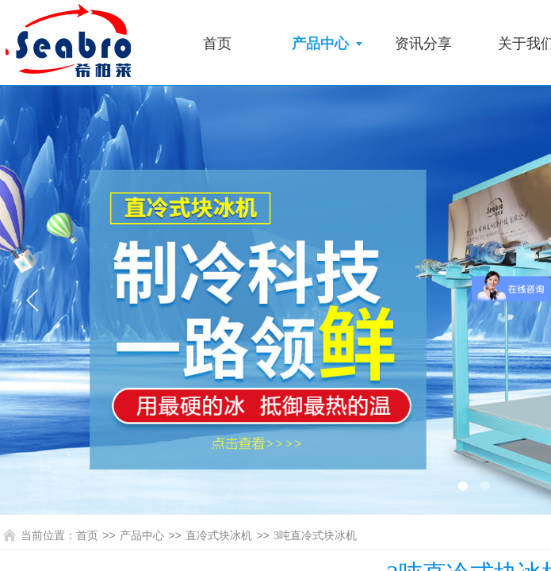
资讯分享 (423, 44)
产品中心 (320, 44)
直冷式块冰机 (219, 536)
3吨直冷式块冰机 (315, 536)
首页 (217, 44)
